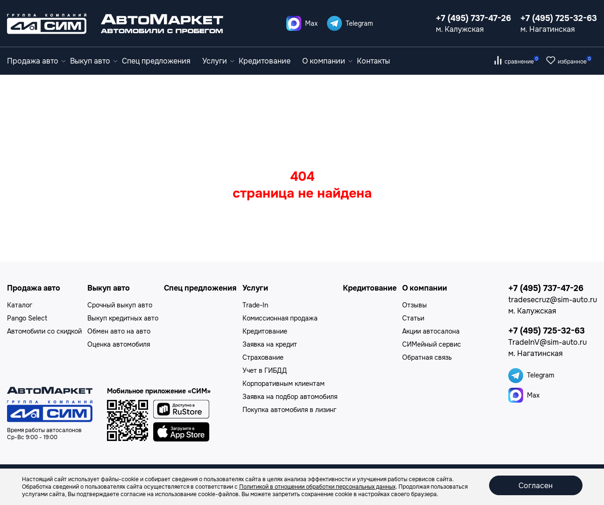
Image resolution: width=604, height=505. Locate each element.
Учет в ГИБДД (264, 370)
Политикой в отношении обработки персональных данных (317, 487)
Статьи (413, 318)
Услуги (218, 61)
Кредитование (265, 61)
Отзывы (414, 305)
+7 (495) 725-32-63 (558, 18)
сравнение (522, 61)
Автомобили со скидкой (44, 331)
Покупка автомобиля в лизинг (289, 409)
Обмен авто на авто (118, 331)
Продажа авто (36, 61)
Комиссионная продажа (280, 318)
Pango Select (27, 318)
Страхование (263, 357)
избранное (575, 61)
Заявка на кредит (269, 344)
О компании (327, 61)
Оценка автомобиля (118, 344)
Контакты (373, 61)
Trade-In (255, 305)
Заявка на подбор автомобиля (289, 396)
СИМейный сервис (431, 344)
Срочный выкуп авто (119, 305)
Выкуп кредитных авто (122, 318)
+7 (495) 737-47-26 (473, 18)
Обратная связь (427, 357)
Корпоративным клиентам (283, 383)
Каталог (19, 305)
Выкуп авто (93, 61)
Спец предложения (156, 61)
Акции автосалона (431, 331)
